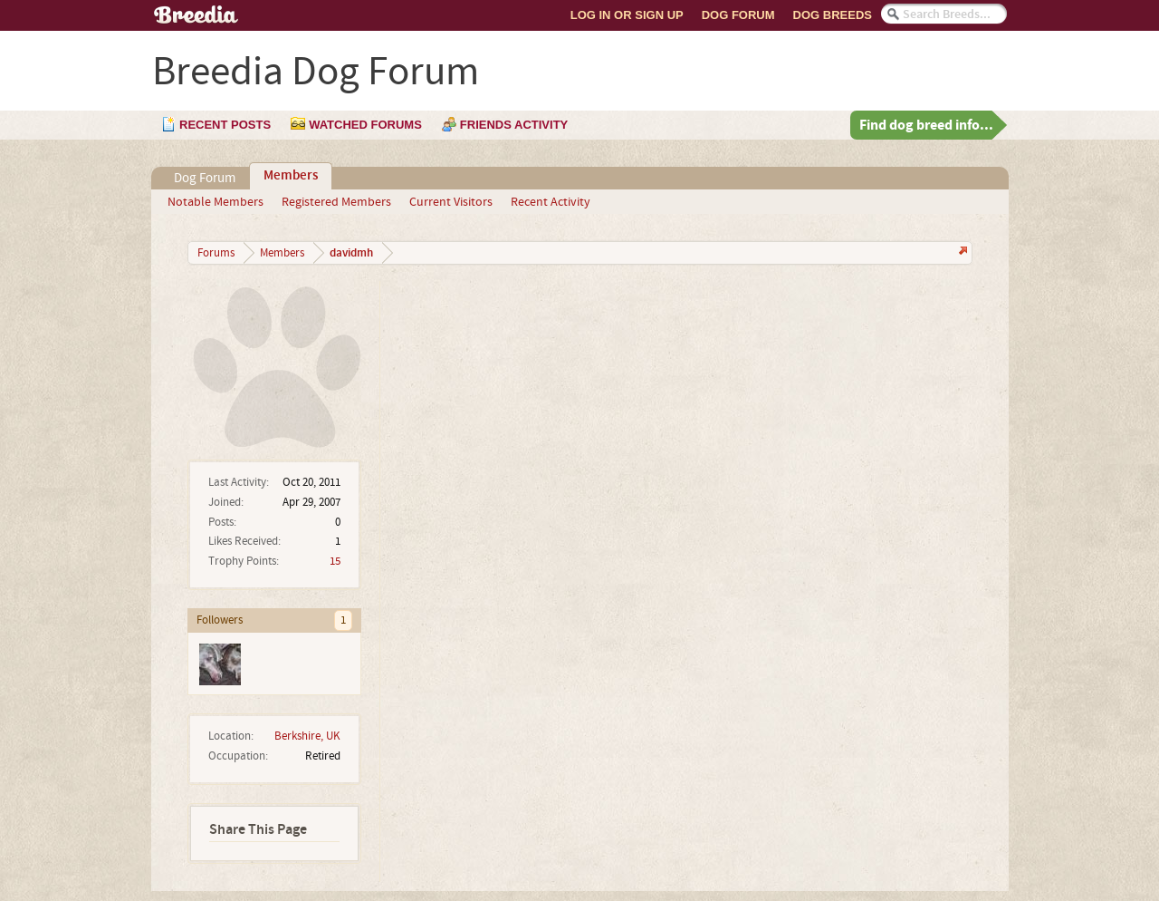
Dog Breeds (832, 15)
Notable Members (215, 202)
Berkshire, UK (307, 736)
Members (290, 176)
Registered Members (336, 202)
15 (335, 561)
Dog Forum (738, 15)
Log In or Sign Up (627, 15)
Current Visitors (451, 202)
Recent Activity (550, 202)
